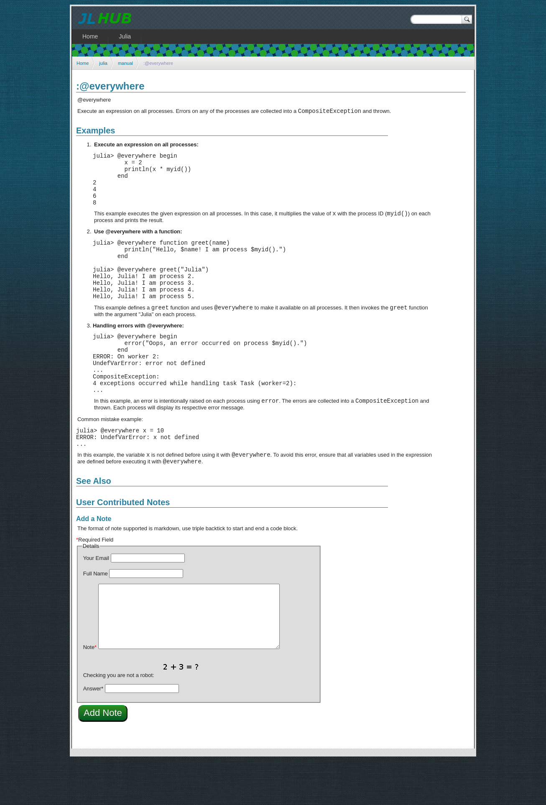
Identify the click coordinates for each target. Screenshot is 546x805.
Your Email (96, 602)
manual (125, 63)
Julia (125, 36)
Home (83, 63)
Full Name (95, 617)
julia (103, 63)
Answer (93, 732)
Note (90, 691)
